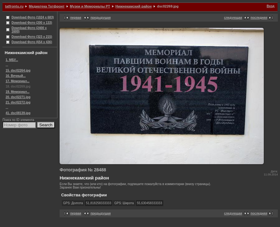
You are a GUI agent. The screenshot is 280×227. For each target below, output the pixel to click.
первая (75, 17)
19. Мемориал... (17, 91)
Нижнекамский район (133, 6)
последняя (259, 17)
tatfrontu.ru (14, 6)
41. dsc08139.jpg (18, 113)
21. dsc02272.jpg (18, 102)
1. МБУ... (12, 60)
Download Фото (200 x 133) (32, 22)
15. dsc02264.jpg (18, 70)
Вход (270, 6)
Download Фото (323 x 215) (32, 36)
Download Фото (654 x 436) (32, 42)
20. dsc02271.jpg (18, 97)
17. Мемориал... (17, 81)
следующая (233, 17)
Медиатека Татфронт (46, 6)
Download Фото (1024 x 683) (33, 17)
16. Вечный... (16, 76)
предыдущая (101, 17)
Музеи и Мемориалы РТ (90, 6)
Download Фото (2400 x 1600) (29, 29)
